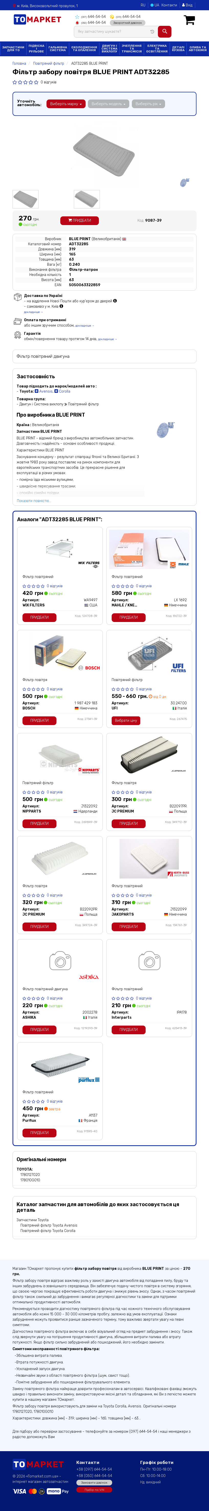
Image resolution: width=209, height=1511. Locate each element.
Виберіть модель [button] (108, 103)
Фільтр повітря (34, 679)
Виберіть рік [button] (147, 103)
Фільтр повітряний (37, 576)
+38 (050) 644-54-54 (94, 1475)
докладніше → (33, 312)
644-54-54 (90, 17)
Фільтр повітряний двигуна (45, 989)
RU (143, 5)
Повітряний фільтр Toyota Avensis (48, 1225)
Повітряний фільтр (127, 679)
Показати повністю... (34, 500)
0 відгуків (48, 82)
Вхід (187, 5)
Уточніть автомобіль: (29, 103)
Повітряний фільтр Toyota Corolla (47, 1230)
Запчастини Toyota (33, 1220)
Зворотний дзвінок (127, 22)
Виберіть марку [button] (66, 103)
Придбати (79, 220)
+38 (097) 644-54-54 (94, 1469)
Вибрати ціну (126, 720)
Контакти (169, 5)
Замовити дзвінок (94, 1482)
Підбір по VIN (94, 1489)
